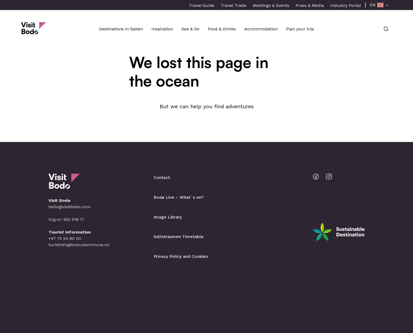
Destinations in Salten (121, 28)
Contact (162, 177)
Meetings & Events (271, 5)
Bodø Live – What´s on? (179, 197)
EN (373, 4)
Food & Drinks (222, 28)
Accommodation (261, 28)
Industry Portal (345, 5)
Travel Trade (233, 5)
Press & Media (310, 5)
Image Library (168, 217)
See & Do (190, 28)
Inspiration (162, 28)
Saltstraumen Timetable (179, 236)
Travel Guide (201, 5)
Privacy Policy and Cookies (181, 256)
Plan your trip (300, 28)
